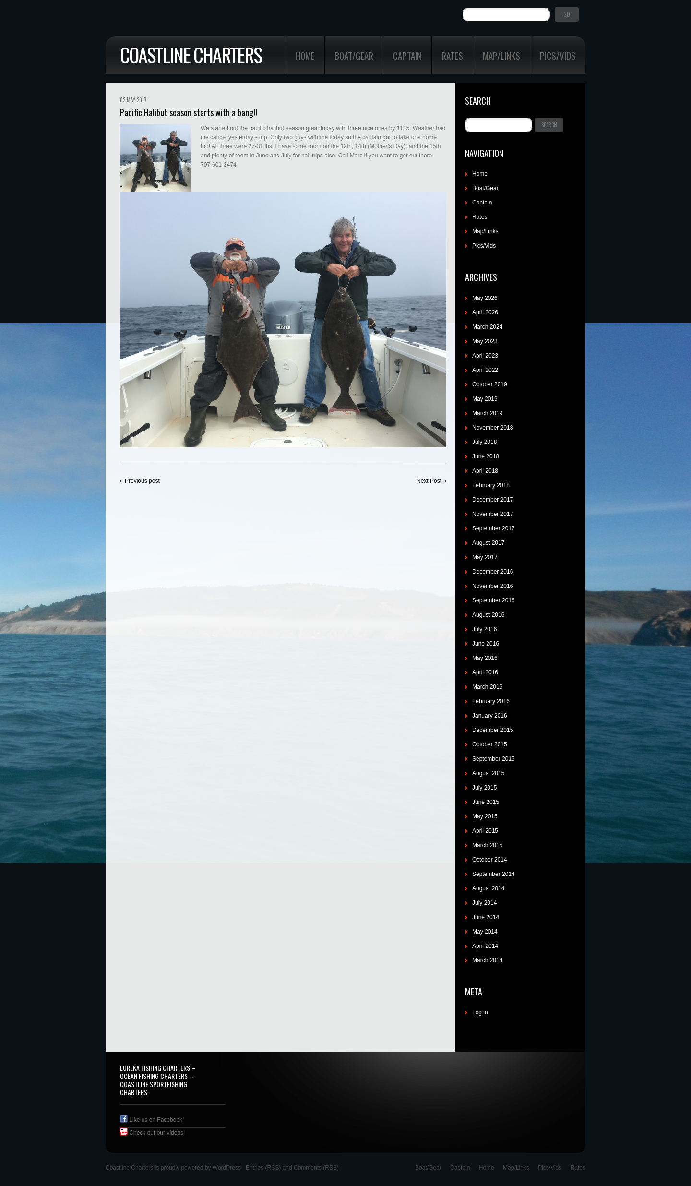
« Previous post (140, 481)
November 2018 (492, 427)
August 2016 (488, 614)
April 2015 (485, 830)
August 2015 (488, 773)
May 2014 (485, 931)
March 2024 (487, 326)
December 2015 (492, 730)
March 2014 (487, 960)
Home (305, 55)
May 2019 (485, 398)
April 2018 (485, 470)
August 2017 (488, 542)
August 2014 (488, 888)
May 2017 (485, 557)
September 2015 (493, 758)
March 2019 (487, 413)
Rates (452, 55)
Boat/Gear (353, 55)
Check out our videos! (152, 1132)
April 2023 (485, 355)
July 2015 (484, 787)
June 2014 (485, 917)
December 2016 (492, 571)
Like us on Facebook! (152, 1119)
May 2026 (485, 298)
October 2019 (489, 384)
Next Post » (431, 481)
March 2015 (487, 845)
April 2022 (485, 370)
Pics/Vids (558, 55)
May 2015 (485, 816)
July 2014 (484, 902)
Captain (407, 55)
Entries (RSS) (263, 1167)
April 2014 (485, 946)
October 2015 (489, 744)
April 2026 (485, 312)
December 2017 (492, 499)
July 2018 (484, 442)
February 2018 (491, 485)
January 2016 (489, 715)
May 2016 (485, 658)
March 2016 (487, 686)
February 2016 (491, 701)
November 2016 (492, 586)
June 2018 (485, 456)
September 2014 (493, 874)
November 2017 (492, 514)
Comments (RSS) (316, 1167)
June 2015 (485, 802)
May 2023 (485, 341)
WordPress (227, 1167)
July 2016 (484, 629)
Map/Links (501, 55)
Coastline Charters (191, 54)
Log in (480, 1012)
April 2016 (485, 672)
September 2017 (493, 528)
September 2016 (493, 600)
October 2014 (489, 859)
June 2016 (485, 643)
